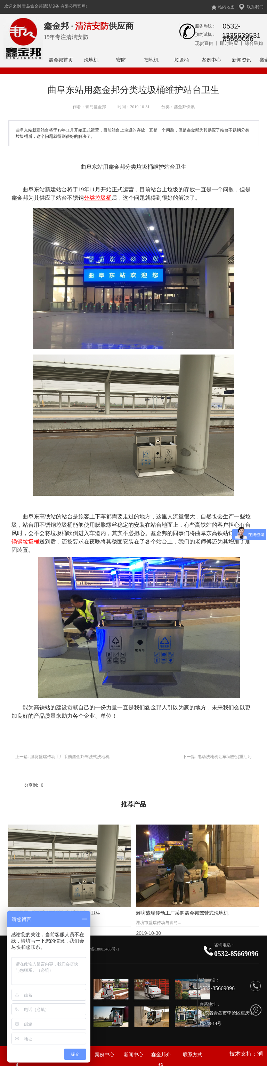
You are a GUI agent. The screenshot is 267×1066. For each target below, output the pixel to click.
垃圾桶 (181, 60)
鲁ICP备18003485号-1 (100, 949)
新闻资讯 (241, 60)
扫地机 (151, 60)
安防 (121, 60)
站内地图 (226, 7)
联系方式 (192, 1054)
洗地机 (91, 60)
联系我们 (255, 7)
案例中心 (211, 60)
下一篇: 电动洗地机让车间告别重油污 (217, 756)
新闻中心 (133, 1054)
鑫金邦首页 (61, 60)
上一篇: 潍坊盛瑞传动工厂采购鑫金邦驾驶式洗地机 (62, 756)
